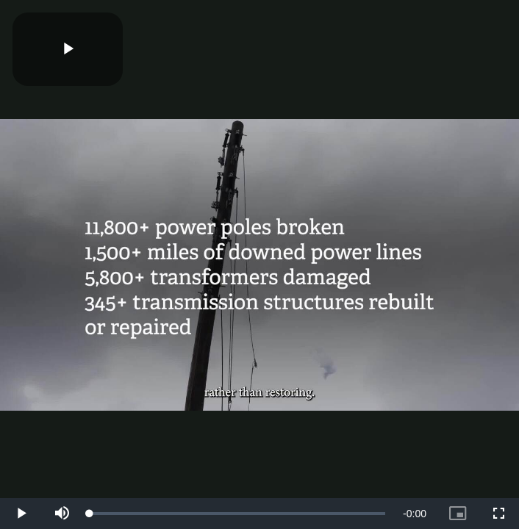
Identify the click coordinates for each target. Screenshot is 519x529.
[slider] (237, 513)
